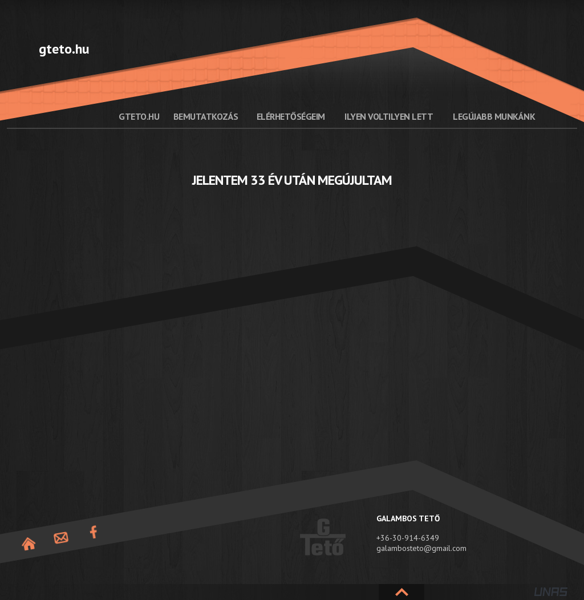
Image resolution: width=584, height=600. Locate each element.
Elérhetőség (61, 538)
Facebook (93, 532)
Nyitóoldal (28, 544)
